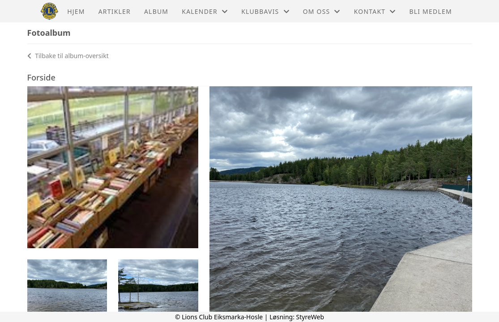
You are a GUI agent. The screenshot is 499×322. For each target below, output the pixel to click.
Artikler (114, 11)
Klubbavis (265, 11)
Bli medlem (430, 11)
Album (156, 11)
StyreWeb (310, 317)
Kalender (205, 11)
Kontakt (375, 11)
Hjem (76, 11)
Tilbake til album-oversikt (68, 55)
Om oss (322, 11)
